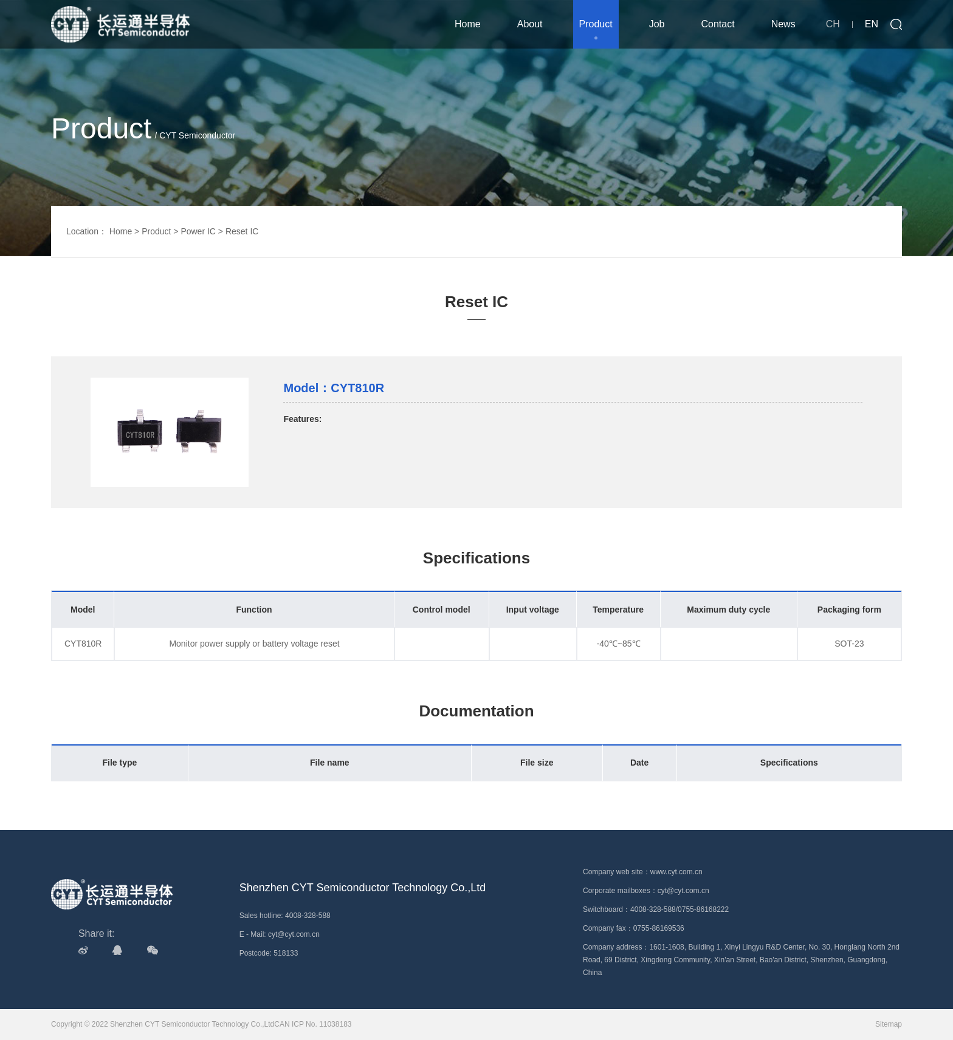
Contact (718, 24)
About (530, 24)
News (783, 24)
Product (596, 24)
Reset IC (241, 231)
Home (468, 24)
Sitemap (888, 1024)
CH (833, 24)
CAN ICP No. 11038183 (312, 1024)
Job (657, 24)
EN (871, 24)
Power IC (198, 231)
